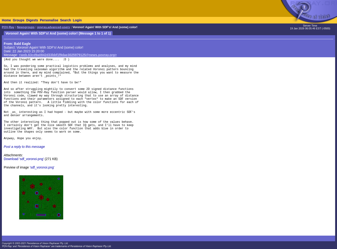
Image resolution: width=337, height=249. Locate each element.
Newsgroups (26, 27)
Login (77, 20)
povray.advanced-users (53, 27)
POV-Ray (8, 27)
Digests (32, 20)
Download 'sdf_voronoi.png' (24, 159)
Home (6, 20)
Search (65, 20)
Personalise (49, 20)
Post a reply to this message (24, 147)
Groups (18, 20)
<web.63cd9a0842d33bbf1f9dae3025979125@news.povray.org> (68, 55)
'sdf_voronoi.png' (42, 167)
